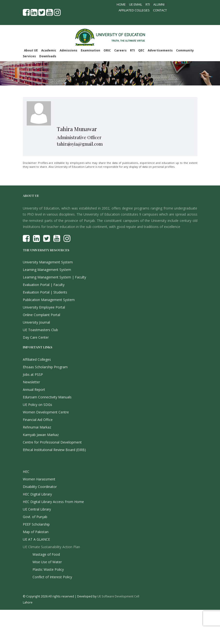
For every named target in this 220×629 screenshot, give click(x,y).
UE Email (135, 4)
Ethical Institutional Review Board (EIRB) (54, 449)
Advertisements (160, 50)
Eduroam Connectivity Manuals (47, 397)
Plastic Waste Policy (48, 569)
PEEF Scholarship (36, 524)
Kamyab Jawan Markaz (41, 434)
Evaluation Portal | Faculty (44, 284)
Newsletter (31, 382)
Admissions (68, 50)
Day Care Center (36, 337)
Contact (160, 10)
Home (121, 4)
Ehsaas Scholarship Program (45, 367)
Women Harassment (39, 479)
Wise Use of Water (47, 562)
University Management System (48, 262)
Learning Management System (47, 269)
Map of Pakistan (36, 531)
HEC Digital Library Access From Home (53, 501)
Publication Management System (49, 299)
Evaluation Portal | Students (45, 292)
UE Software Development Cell (118, 596)
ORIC (107, 50)
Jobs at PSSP (33, 374)
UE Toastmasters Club (40, 329)
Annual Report (34, 389)
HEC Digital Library (37, 494)
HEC (26, 471)
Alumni (158, 4)
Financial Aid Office (38, 419)
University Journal (36, 322)
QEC (141, 50)
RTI (148, 4)
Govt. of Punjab (35, 516)
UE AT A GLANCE (36, 539)
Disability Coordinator (40, 486)
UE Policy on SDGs (37, 404)
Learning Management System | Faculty (54, 277)
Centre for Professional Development (52, 442)
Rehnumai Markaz (37, 427)
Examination (90, 50)
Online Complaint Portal (41, 314)
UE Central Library (37, 509)
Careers (120, 50)
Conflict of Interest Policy (52, 577)
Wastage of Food (46, 554)
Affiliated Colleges (134, 10)
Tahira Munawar (77, 129)
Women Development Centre (46, 412)
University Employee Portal (44, 307)
